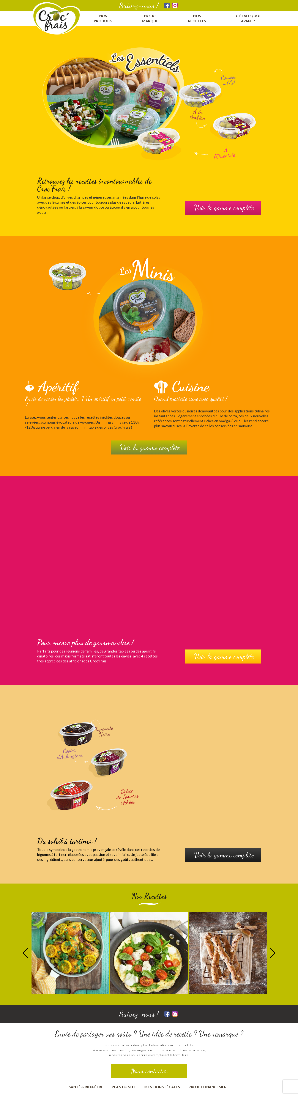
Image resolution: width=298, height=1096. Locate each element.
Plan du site (124, 1087)
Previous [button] (25, 953)
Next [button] (273, 953)
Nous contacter (149, 1071)
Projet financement (209, 1087)
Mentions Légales (162, 1087)
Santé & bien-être (86, 1087)
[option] (70, 953)
